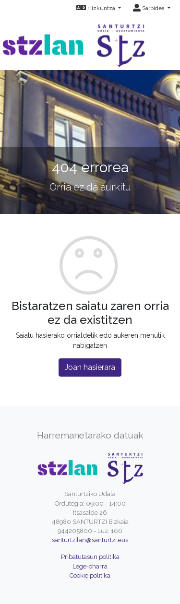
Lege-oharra (90, 566)
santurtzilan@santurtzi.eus (90, 540)
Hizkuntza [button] (96, 8)
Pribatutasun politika (90, 556)
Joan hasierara (90, 367)
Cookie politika (90, 575)
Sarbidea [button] (149, 8)
